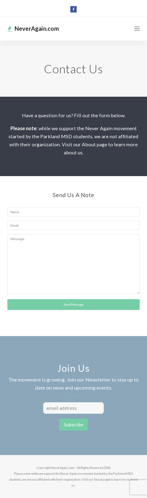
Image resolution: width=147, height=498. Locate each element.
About (98, 479)
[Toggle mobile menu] (137, 28)
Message (73, 264)
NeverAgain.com (33, 28)
